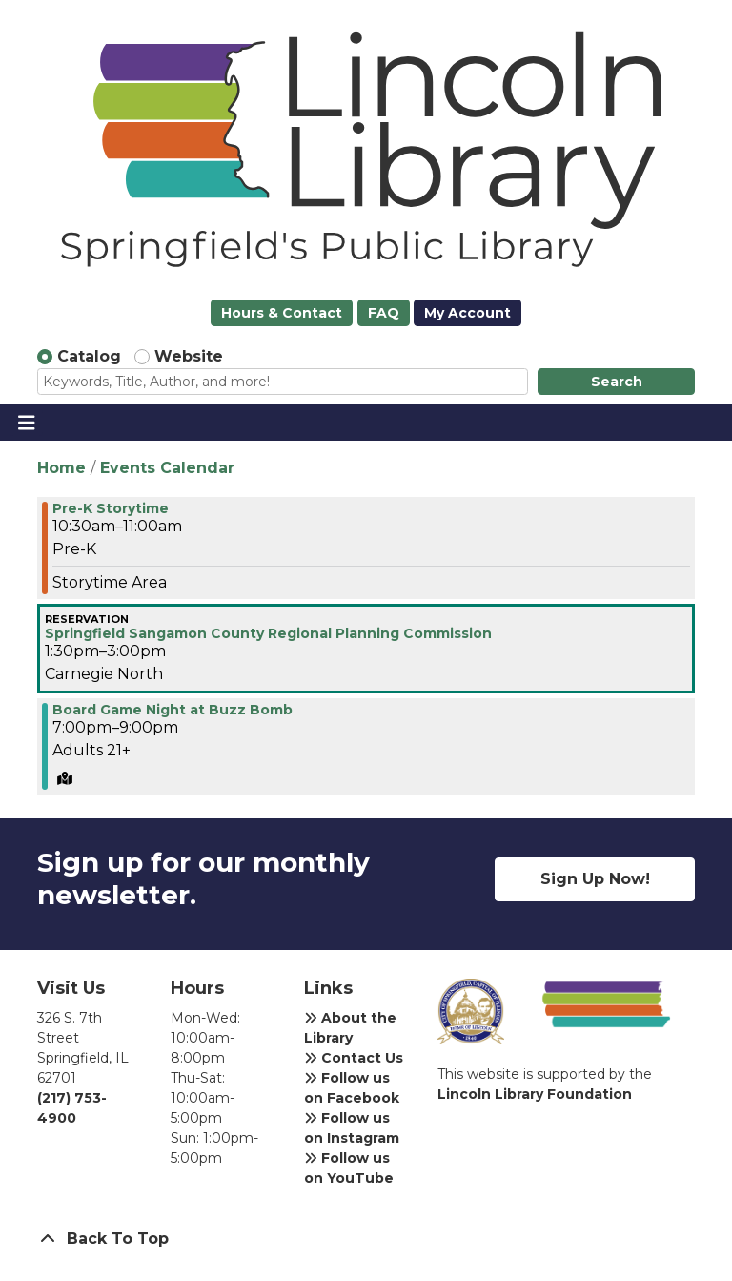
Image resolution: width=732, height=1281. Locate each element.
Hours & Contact (281, 312)
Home (61, 468)
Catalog (89, 356)
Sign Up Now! (595, 879)
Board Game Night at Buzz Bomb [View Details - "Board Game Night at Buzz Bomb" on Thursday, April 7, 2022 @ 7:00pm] (172, 709)
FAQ (383, 312)
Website (188, 356)
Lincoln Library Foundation (534, 1094)
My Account (467, 312)
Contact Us (353, 1057)
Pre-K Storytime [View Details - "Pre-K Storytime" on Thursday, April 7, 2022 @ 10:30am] (110, 508)
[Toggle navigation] (26, 422)
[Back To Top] (366, 1239)
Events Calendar (167, 468)
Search (616, 381)
